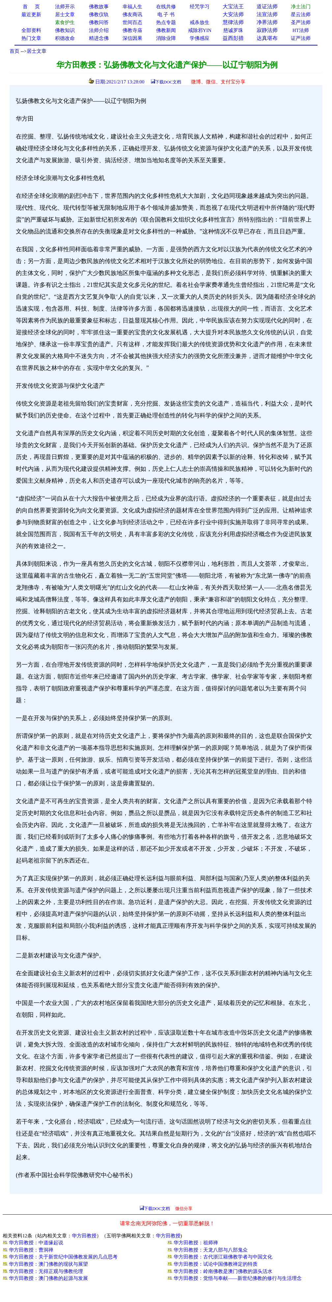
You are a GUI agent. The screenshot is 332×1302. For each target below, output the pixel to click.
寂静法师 (267, 30)
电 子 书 (166, 14)
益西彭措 (233, 38)
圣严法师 (301, 22)
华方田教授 (84, 1235)
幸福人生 (132, 6)
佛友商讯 (132, 14)
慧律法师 (233, 22)
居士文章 (36, 51)
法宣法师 (267, 14)
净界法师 (267, 22)
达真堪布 (267, 38)
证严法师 (301, 38)
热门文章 (31, 38)
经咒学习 (199, 6)
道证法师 (267, 6)
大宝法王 (233, 6)
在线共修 (166, 6)
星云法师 (301, 14)
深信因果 (132, 38)
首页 (14, 51)
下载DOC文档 (168, 81)
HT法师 (300, 30)
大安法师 (233, 14)
